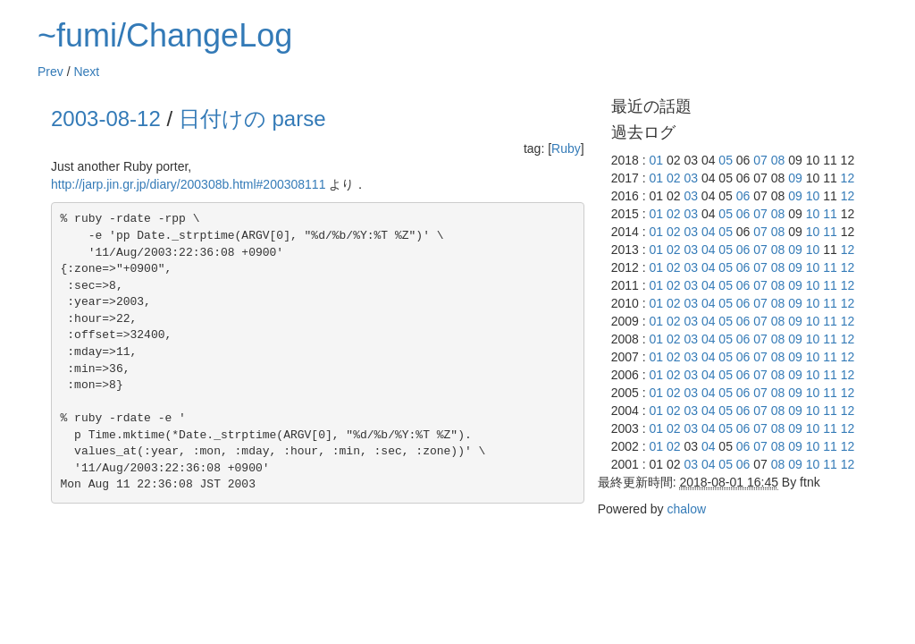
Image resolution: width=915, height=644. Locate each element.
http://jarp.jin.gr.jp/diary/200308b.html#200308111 (188, 184)
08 (778, 160)
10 (813, 196)
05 (725, 160)
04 (708, 232)
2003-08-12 (106, 118)
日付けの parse (252, 118)
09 (795, 178)
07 (760, 160)
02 (674, 178)
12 (848, 178)
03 (691, 178)
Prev (50, 71)
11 (830, 214)
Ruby (566, 148)
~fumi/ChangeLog (165, 35)
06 (743, 196)
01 (656, 160)
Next (86, 71)
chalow (686, 509)
